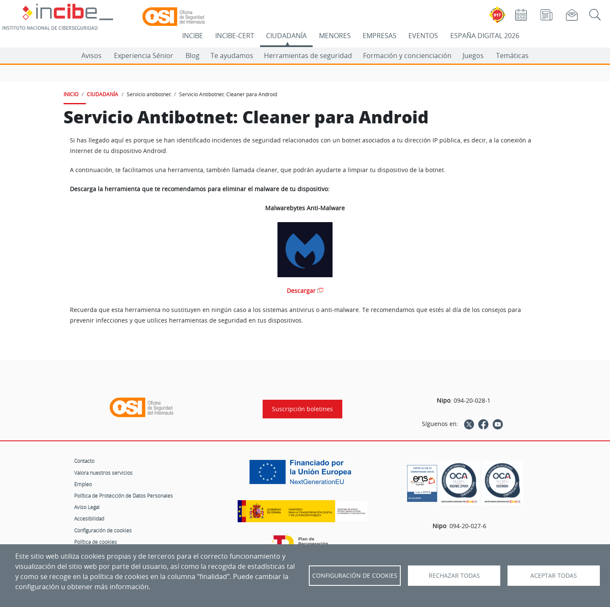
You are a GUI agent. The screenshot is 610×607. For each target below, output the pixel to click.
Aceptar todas (553, 575)
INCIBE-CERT (234, 35)
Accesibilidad (89, 518)
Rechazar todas (454, 575)
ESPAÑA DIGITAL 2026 (484, 35)
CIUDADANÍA (286, 35)
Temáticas (512, 55)
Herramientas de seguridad (308, 55)
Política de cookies (95, 541)
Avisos (91, 55)
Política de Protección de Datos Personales (123, 495)
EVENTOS (423, 35)
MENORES (335, 35)
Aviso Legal (87, 507)
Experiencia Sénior (143, 55)
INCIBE (192, 35)
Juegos (473, 55)
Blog (193, 55)
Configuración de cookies (103, 530)
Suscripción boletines (302, 409)
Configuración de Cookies (354, 575)
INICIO (71, 94)
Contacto (84, 460)
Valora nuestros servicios (103, 472)
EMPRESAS (379, 35)
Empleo (83, 484)
